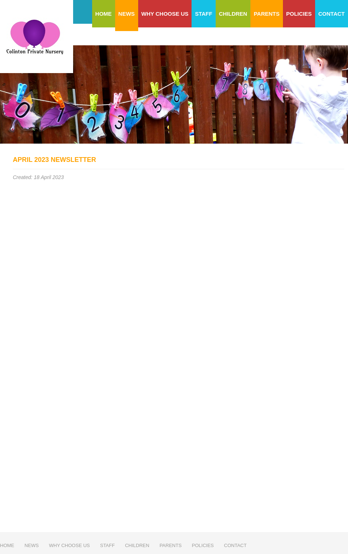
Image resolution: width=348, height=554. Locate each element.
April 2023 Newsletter (54, 159)
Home (103, 14)
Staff (203, 14)
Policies (299, 14)
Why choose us (165, 14)
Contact (331, 14)
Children (233, 14)
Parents (267, 14)
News (126, 14)
